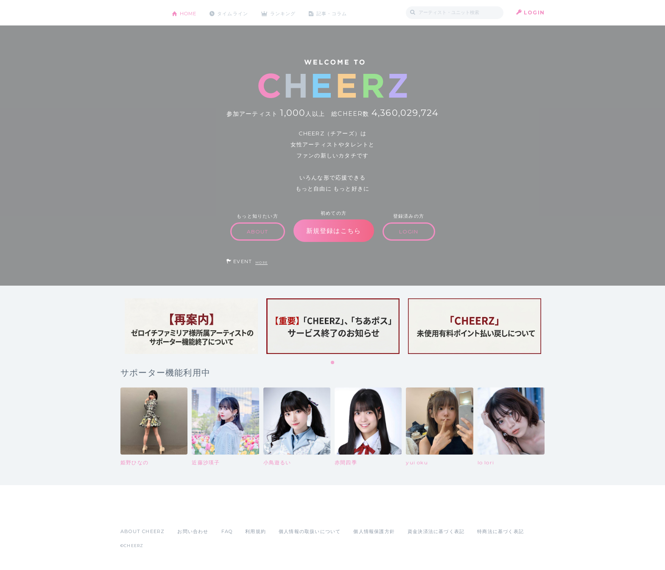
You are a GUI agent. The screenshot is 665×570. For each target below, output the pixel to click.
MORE (261, 262)
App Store (139, 512)
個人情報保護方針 (374, 531)
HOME (189, 12)
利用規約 (255, 531)
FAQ (227, 531)
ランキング (291, 12)
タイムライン (237, 12)
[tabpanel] (191, 326)
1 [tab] (333, 363)
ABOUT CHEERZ (142, 531)
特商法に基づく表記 (500, 531)
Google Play (185, 512)
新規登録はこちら (333, 231)
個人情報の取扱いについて (310, 531)
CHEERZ (139, 13)
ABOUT (257, 231)
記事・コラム (342, 12)
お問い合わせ (192, 531)
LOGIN (534, 12)
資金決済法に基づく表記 (436, 531)
